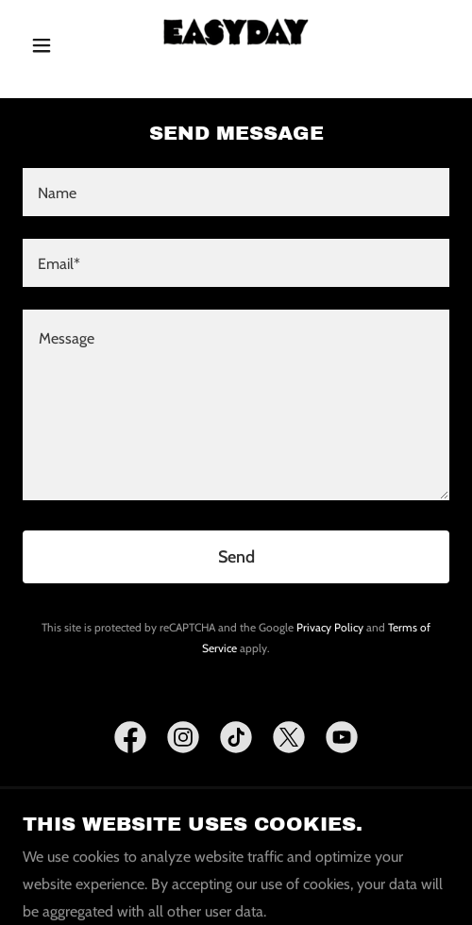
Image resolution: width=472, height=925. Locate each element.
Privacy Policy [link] (329, 627)
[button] (55, 45)
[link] (236, 45)
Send (236, 557)
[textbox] (236, 192)
